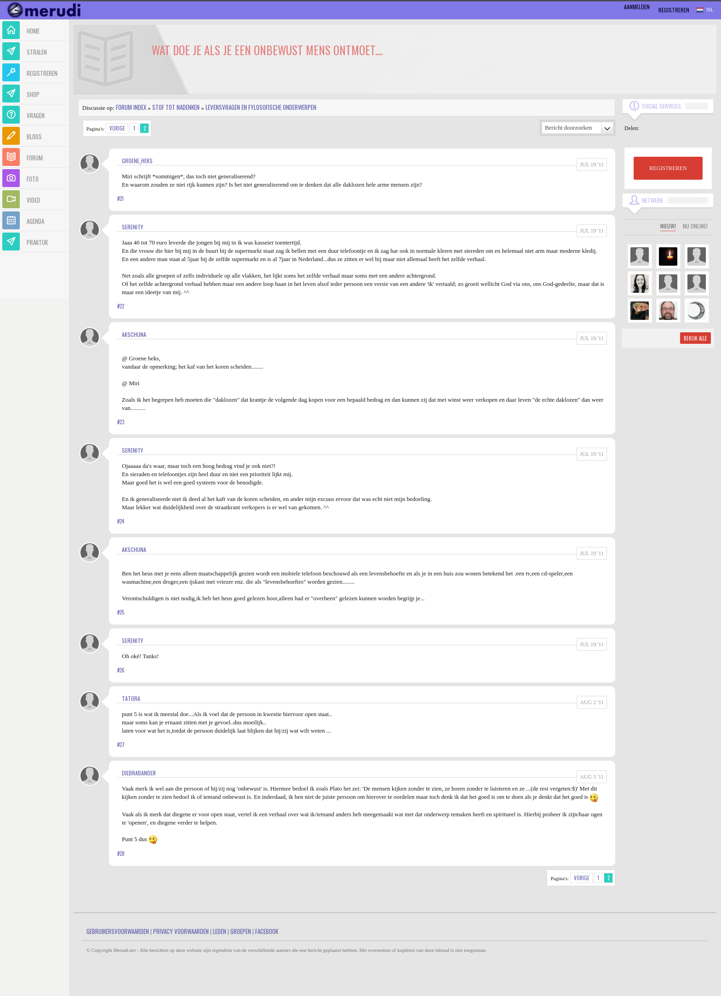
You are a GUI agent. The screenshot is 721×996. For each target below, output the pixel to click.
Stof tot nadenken (176, 107)
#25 (120, 612)
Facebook (266, 931)
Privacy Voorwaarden (181, 931)
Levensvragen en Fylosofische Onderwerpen (261, 107)
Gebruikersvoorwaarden (117, 931)
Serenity (132, 227)
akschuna (134, 334)
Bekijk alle (695, 338)
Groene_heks (137, 161)
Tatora (131, 698)
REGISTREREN (668, 168)
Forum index (131, 107)
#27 (121, 744)
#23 (120, 422)
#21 (120, 198)
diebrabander (139, 773)
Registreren (673, 10)
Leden (219, 931)
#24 (120, 521)
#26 (121, 670)
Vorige (117, 128)
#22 (120, 306)
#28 (121, 853)
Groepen (240, 931)
